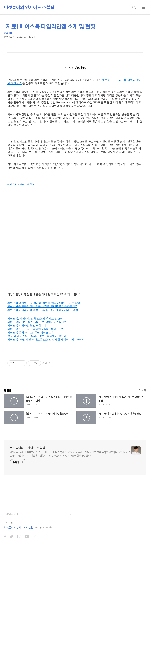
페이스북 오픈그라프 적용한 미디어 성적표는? (35, 437)
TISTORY (8, 632)
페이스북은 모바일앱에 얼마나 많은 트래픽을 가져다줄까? (42, 415)
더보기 (142, 499)
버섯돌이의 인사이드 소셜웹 (29, 7)
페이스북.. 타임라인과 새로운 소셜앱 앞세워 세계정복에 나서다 (45, 448)
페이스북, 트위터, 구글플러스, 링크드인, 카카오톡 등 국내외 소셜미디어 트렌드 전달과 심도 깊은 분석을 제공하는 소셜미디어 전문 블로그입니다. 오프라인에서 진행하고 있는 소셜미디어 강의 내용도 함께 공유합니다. (70, 562)
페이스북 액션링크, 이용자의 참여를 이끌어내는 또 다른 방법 (43, 411)
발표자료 (8, 32)
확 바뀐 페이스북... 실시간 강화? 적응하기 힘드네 (36, 444)
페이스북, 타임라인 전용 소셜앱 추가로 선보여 (35, 427)
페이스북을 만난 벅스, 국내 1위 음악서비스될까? (36, 430)
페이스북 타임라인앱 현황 (20, 292)
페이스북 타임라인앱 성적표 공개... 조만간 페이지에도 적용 (42, 418)
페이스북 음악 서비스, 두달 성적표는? (30, 441)
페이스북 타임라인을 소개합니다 (26, 434)
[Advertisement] (75, 84)
